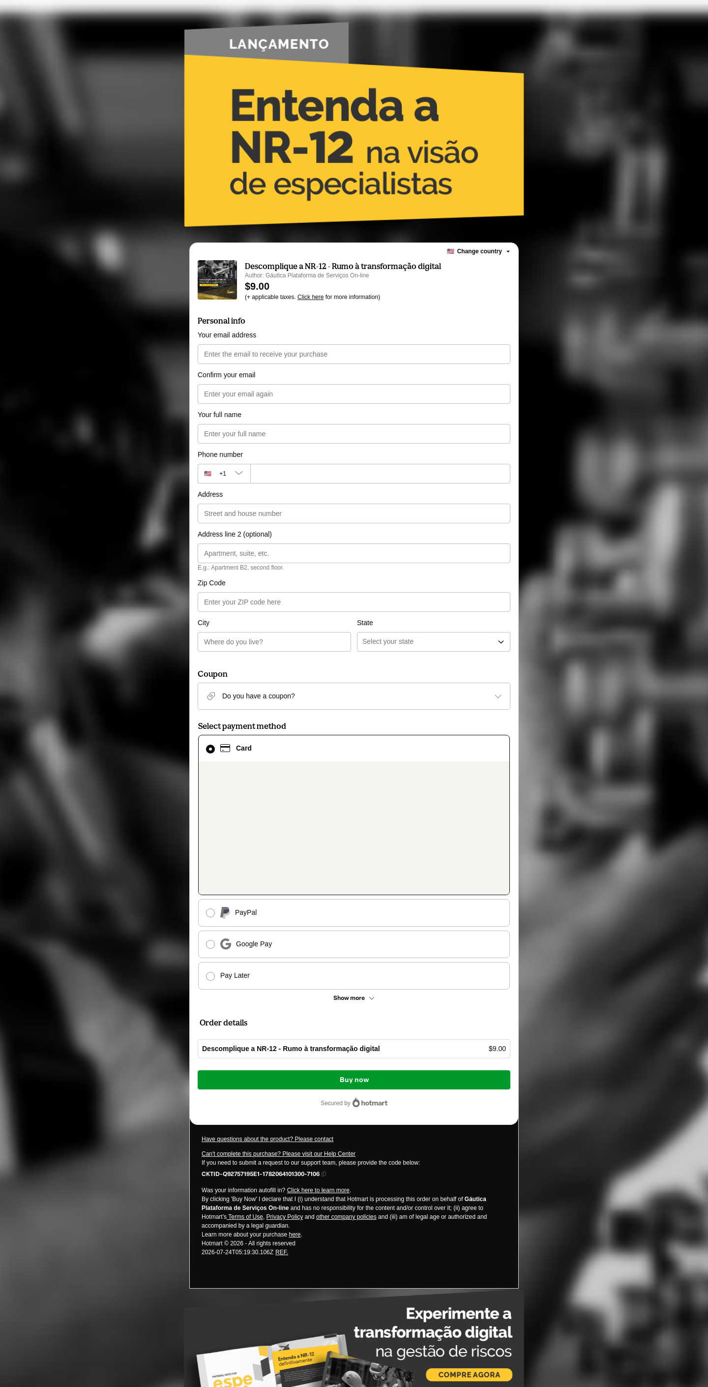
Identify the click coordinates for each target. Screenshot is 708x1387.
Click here (310, 297)
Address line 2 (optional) (235, 534)
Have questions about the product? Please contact (267, 983)
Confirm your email (226, 375)
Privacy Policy (284, 1061)
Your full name (219, 415)
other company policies (346, 1061)
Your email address (227, 335)
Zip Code (212, 583)
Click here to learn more (318, 1034)
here (294, 1079)
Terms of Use (245, 1061)
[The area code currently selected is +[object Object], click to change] (224, 473)
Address (210, 494)
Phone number (220, 454)
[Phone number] (380, 473)
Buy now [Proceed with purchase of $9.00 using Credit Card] (354, 924)
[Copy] (260, 1018)
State (365, 583)
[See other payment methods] (354, 842)
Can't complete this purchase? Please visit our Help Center (278, 998)
